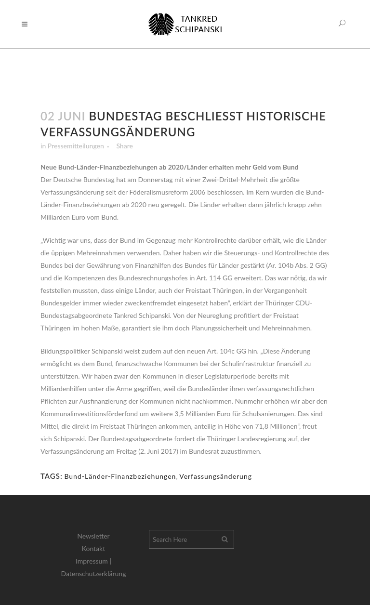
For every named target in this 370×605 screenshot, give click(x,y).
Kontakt (94, 548)
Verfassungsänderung (215, 476)
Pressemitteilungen (76, 146)
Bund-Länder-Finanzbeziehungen (120, 476)
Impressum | (93, 561)
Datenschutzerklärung (93, 573)
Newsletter (93, 536)
